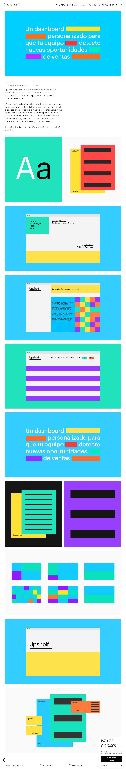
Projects (61, 4)
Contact (86, 4)
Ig (97, 765)
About (74, 4)
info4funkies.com (15, 765)
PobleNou (75, 765)
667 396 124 (46, 765)
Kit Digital (101, 4)
